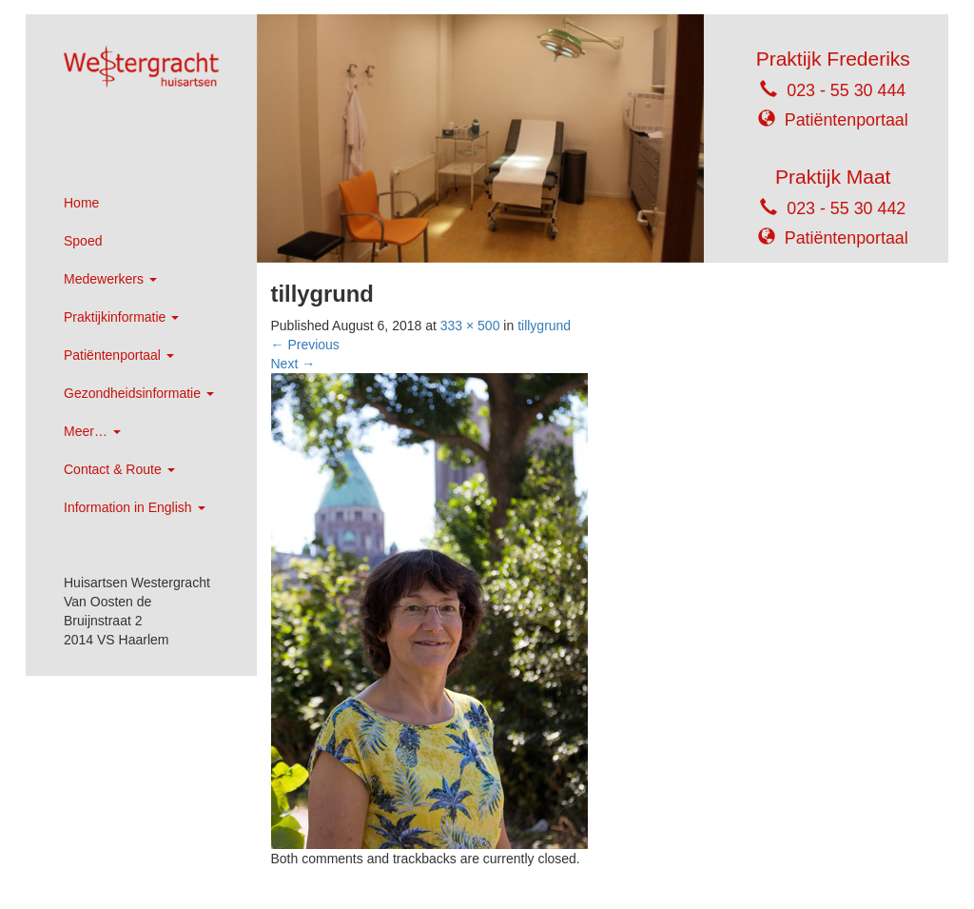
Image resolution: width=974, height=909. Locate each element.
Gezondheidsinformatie (139, 393)
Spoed (83, 240)
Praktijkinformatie (121, 317)
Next (293, 363)
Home (81, 202)
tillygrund (544, 325)
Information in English (134, 507)
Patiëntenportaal (119, 355)
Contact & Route (119, 469)
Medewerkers (110, 279)
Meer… (92, 431)
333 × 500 (470, 325)
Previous (305, 344)
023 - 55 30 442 (846, 208)
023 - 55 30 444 (846, 90)
